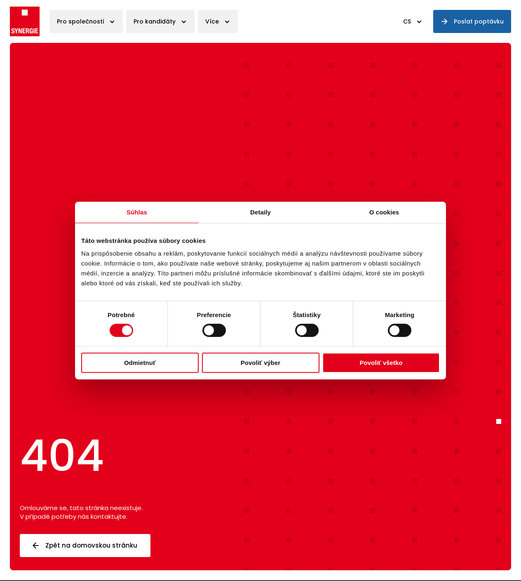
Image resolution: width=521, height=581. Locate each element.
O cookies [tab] (384, 212)
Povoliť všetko (381, 362)
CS (407, 21)
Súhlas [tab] (137, 212)
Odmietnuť (140, 362)
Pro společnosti (80, 21)
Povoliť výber (260, 362)
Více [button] (212, 21)
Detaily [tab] (260, 212)
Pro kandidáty (155, 21)
